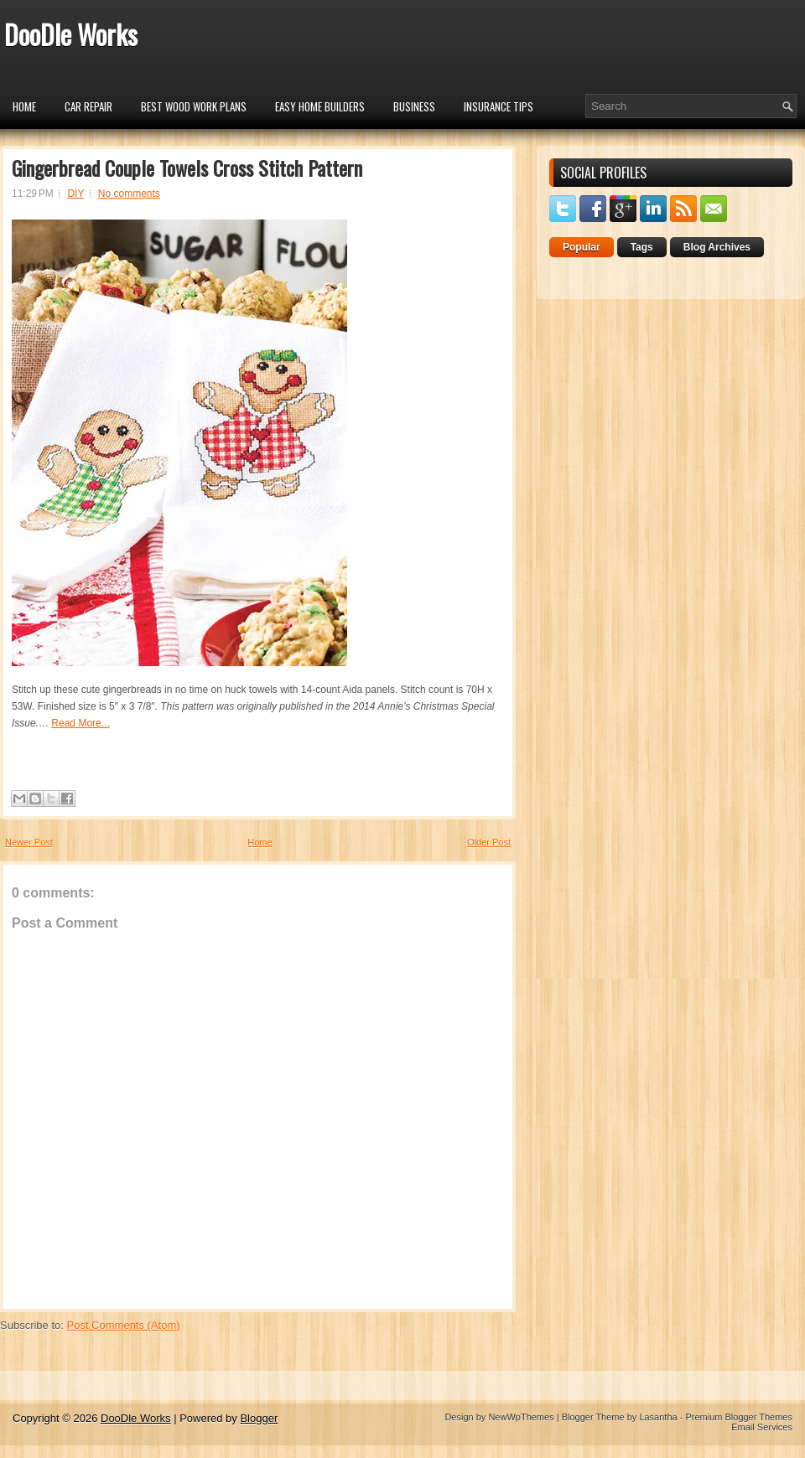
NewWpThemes (520, 1417)
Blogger (259, 1418)
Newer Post (29, 842)
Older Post (489, 842)
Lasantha (658, 1417)
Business (414, 106)
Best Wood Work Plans (194, 106)
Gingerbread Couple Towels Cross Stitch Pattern (187, 168)
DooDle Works (71, 34)
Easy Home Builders (320, 106)
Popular (581, 247)
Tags (642, 247)
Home (24, 106)
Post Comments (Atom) (123, 1325)
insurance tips (498, 106)
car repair (88, 106)
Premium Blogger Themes (738, 1417)
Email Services (761, 1427)
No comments (129, 193)
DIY (75, 193)
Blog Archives (716, 247)
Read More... (80, 723)
